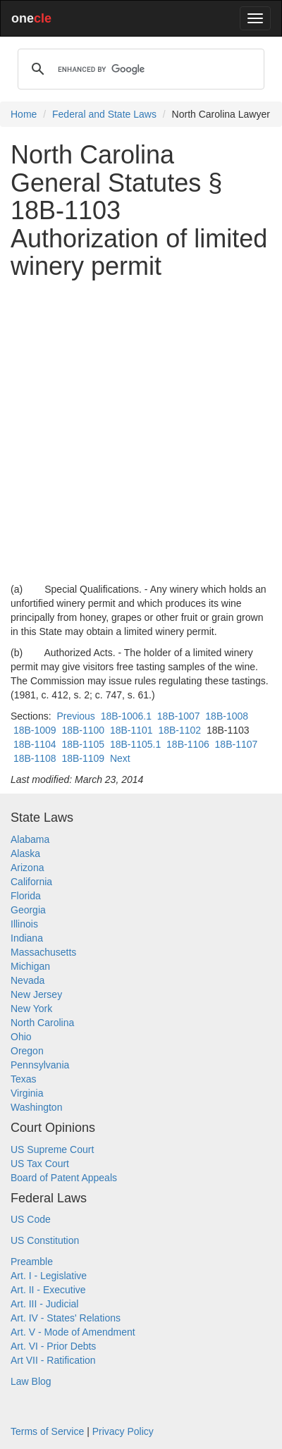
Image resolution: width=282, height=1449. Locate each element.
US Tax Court (40, 1163)
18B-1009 (34, 730)
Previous (75, 716)
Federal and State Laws (104, 114)
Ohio (21, 1036)
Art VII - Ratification (53, 1360)
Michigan (30, 966)
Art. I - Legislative (49, 1275)
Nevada (27, 980)
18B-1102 (179, 730)
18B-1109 (82, 758)
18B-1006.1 (126, 716)
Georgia (28, 909)
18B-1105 (82, 744)
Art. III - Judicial (44, 1303)
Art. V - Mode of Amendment (73, 1332)
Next (120, 758)
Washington (36, 1107)
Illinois (24, 924)
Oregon (27, 1050)
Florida (26, 895)
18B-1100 (82, 730)
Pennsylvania (40, 1065)
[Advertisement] (141, 431)
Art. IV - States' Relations (66, 1318)
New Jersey (36, 994)
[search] (139, 69)
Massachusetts (43, 952)
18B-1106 (187, 744)
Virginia (27, 1093)
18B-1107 (236, 744)
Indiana (27, 938)
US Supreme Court (52, 1149)
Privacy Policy (123, 1431)
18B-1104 (34, 744)
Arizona (27, 867)
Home (24, 114)
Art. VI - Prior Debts (53, 1346)
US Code (31, 1219)
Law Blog (31, 1381)
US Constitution (45, 1240)
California (31, 881)
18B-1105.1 (135, 744)
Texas (24, 1079)
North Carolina (42, 1022)
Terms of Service (47, 1431)
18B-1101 (131, 730)
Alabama (30, 839)
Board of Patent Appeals (64, 1177)
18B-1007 (178, 716)
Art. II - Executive (48, 1289)
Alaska (25, 853)
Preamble (32, 1261)
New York (31, 1008)
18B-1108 (34, 758)
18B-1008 (226, 716)
